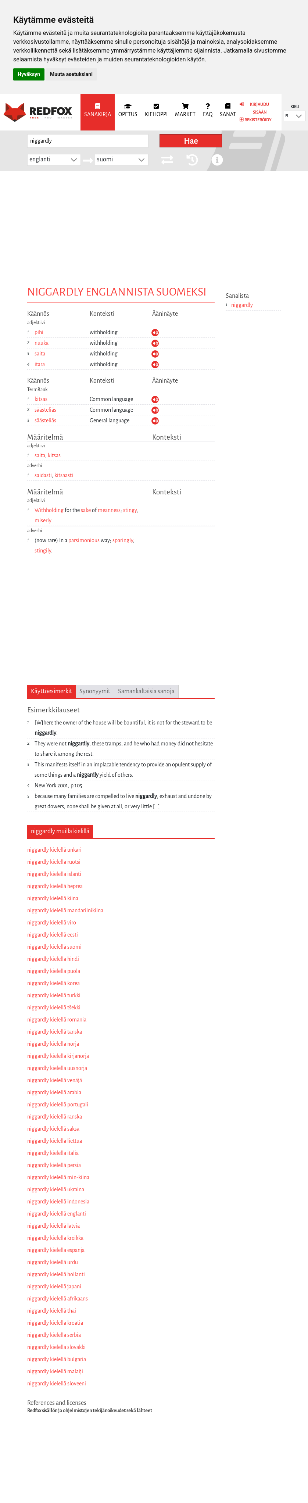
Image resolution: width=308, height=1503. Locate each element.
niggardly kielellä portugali (57, 1104)
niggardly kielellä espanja (56, 1250)
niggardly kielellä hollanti (56, 1274)
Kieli (294, 106)
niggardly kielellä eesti (52, 935)
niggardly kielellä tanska (54, 1032)
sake (86, 510)
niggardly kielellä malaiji (55, 1371)
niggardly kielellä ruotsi (53, 862)
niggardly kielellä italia (53, 1153)
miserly (43, 520)
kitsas (41, 399)
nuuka (42, 343)
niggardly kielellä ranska (54, 1117)
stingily (43, 551)
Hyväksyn (29, 74)
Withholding (49, 510)
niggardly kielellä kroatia (55, 1323)
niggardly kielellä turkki (53, 995)
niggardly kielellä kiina (52, 898)
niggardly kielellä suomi (54, 947)
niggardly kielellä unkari (54, 850)
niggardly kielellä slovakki (56, 1347)
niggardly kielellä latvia (53, 1226)
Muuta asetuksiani (71, 74)
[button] (298, 116)
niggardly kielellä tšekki (53, 1007)
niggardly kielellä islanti (54, 874)
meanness (109, 510)
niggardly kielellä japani (54, 1286)
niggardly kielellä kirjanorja (58, 1056)
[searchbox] (87, 141)
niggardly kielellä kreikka (55, 1238)
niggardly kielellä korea (53, 983)
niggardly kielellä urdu (52, 1262)
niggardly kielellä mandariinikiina (65, 910)
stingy (130, 510)
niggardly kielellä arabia (54, 1092)
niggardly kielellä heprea (55, 886)
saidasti (43, 475)
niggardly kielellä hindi (53, 959)
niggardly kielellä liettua (54, 1141)
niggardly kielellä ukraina (55, 1189)
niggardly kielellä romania (56, 1020)
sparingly (122, 540)
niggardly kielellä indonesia (58, 1202)
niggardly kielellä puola (53, 971)
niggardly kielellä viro (51, 923)
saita (40, 354)
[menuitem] (97, 112)
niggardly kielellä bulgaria (56, 1359)
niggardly (242, 305)
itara (40, 364)
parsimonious (84, 540)
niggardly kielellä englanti (56, 1214)
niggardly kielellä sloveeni (56, 1383)
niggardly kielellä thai (51, 1311)
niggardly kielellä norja (53, 1044)
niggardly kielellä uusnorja (57, 1068)
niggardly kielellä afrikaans (57, 1299)
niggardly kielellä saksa (53, 1129)
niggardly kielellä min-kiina (58, 1177)
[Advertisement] (154, 226)
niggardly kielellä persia (54, 1165)
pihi (39, 332)
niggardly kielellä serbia (54, 1335)
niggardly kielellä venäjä (54, 1080)
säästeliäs (45, 410)
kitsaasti (63, 475)
